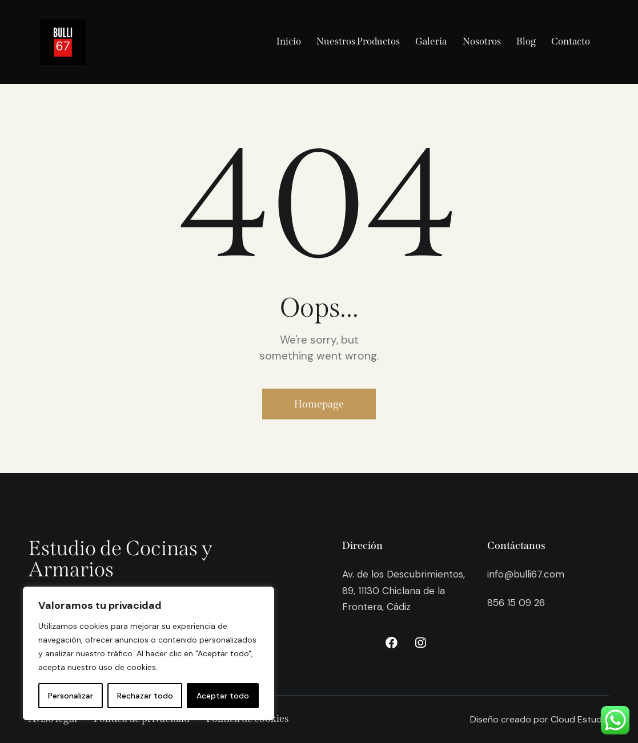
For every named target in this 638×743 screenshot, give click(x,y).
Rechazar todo (145, 695)
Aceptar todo (222, 695)
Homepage (319, 404)
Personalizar (70, 695)
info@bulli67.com (525, 574)
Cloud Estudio (580, 719)
